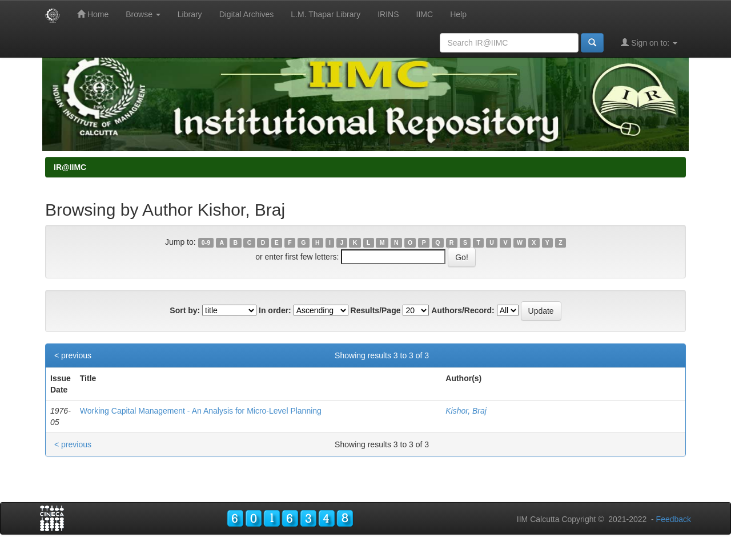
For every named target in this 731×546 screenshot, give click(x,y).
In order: (275, 310)
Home (93, 14)
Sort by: (185, 310)
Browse (143, 14)
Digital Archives (246, 14)
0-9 (206, 242)
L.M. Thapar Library (325, 14)
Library (190, 14)
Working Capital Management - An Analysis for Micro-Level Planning (201, 410)
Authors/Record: (462, 310)
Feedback (673, 519)
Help (458, 14)
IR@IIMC (70, 167)
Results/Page (376, 310)
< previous (72, 355)
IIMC (424, 14)
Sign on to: (649, 42)
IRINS (388, 14)
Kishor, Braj (466, 410)
